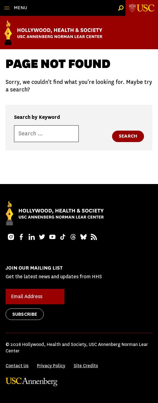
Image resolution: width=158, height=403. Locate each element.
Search (128, 136)
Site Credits (86, 366)
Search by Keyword (37, 117)
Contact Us (17, 366)
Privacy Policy (51, 366)
